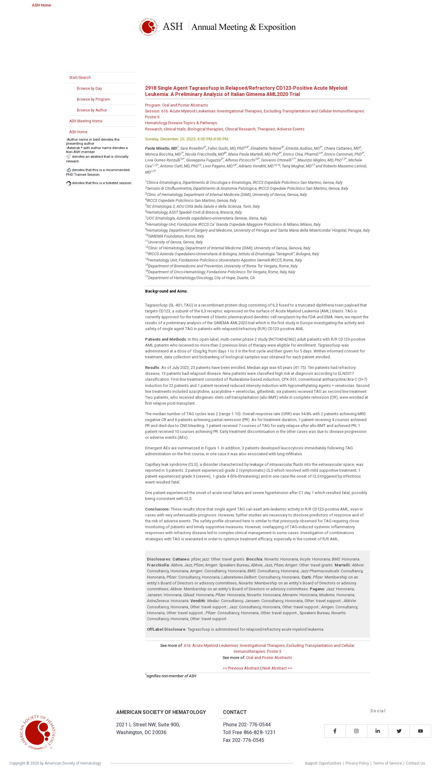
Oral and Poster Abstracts (269, 657)
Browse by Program (93, 99)
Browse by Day (89, 88)
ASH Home (41, 5)
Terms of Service (387, 763)
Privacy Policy (357, 763)
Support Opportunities (323, 763)
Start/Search (80, 77)
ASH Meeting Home (85, 121)
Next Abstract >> (277, 668)
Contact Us (415, 763)
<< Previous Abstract (241, 668)
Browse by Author (92, 110)
